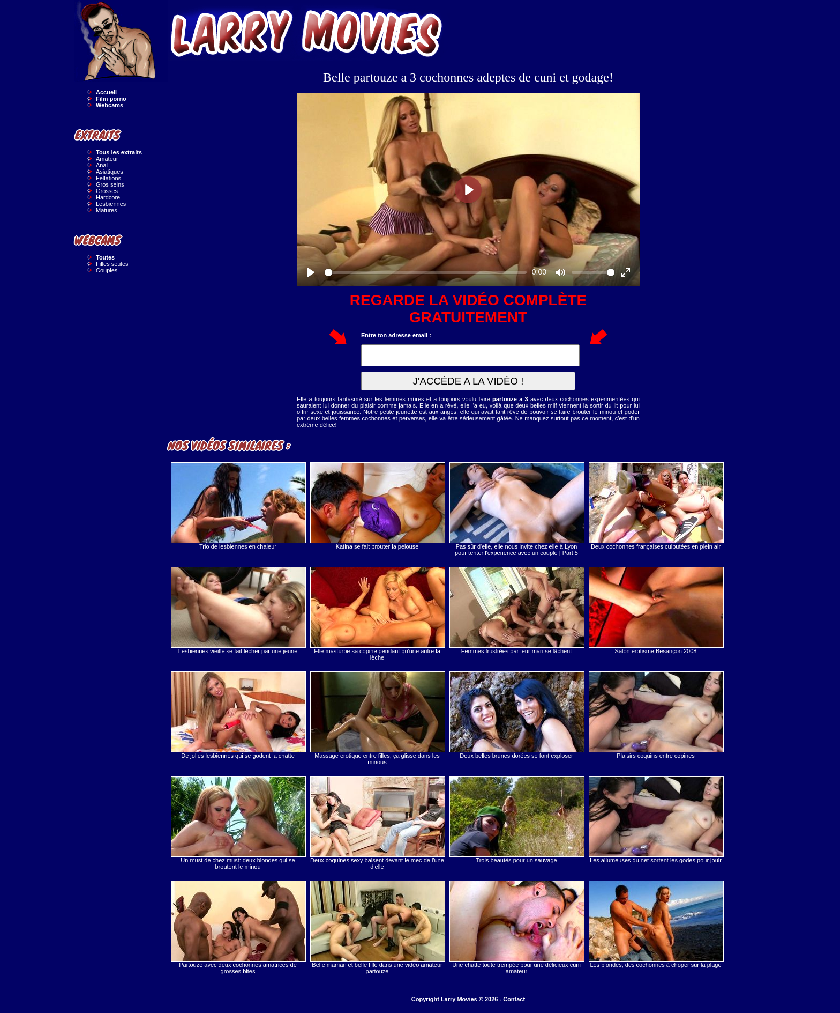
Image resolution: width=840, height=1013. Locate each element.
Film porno (111, 98)
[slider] (426, 272)
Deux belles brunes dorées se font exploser (516, 715)
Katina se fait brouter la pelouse (377, 506)
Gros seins (110, 184)
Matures (106, 210)
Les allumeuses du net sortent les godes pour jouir (656, 819)
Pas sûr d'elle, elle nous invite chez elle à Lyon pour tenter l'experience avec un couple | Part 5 (516, 509)
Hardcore (108, 197)
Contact (514, 999)
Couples (106, 270)
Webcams (109, 105)
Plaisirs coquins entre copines (656, 715)
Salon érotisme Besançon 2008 (656, 610)
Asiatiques (109, 171)
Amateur (107, 159)
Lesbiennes (111, 204)
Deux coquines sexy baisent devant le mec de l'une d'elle (377, 823)
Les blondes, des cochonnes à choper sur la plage (656, 924)
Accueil (106, 92)
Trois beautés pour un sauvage (516, 819)
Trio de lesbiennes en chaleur (238, 506)
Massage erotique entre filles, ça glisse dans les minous (377, 718)
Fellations (108, 178)
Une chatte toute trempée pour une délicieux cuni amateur (516, 927)
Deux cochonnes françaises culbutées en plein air (656, 506)
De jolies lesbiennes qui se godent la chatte (238, 715)
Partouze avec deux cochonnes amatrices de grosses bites (238, 927)
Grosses (107, 191)
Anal (102, 165)
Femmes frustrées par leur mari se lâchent (516, 610)
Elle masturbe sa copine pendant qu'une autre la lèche (377, 614)
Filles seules (112, 264)
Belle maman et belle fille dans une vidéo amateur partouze (377, 927)
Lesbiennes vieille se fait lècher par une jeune (238, 610)
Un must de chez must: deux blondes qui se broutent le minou (238, 823)
